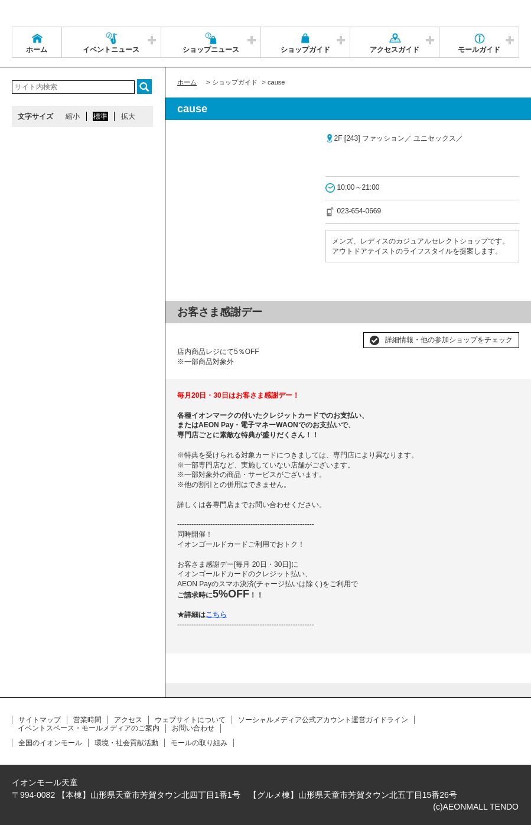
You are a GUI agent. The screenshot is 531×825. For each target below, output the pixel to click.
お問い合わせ (193, 728)
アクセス (128, 720)
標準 (100, 116)
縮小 (73, 116)
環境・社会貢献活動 (126, 743)
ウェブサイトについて (190, 720)
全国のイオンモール (50, 743)
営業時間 (87, 720)
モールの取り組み (199, 743)
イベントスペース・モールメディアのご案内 (88, 728)
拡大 (128, 116)
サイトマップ (39, 720)
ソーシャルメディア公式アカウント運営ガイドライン (323, 720)
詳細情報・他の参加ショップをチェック (449, 340)
